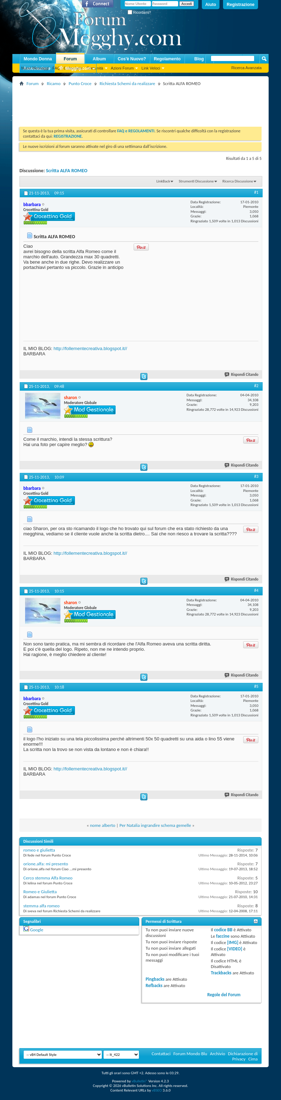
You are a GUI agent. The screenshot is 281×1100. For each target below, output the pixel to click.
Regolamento (167, 58)
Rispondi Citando (241, 374)
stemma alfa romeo (41, 905)
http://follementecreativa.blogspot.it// (90, 348)
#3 (256, 476)
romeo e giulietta (39, 850)
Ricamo (53, 83)
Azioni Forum (122, 68)
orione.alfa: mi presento (45, 863)
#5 (256, 686)
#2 (256, 385)
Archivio (217, 1053)
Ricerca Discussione (237, 181)
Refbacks (154, 985)
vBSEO (157, 1090)
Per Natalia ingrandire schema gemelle (155, 825)
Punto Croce (80, 83)
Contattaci (161, 1053)
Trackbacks (221, 972)
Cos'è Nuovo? (132, 58)
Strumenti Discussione (196, 181)
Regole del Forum (223, 994)
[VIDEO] (234, 948)
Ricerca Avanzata (247, 68)
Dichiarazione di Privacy (243, 1056)
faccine (222, 936)
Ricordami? (139, 12)
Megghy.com (74, 68)
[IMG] (233, 942)
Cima (253, 1059)
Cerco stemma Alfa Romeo (47, 877)
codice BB (223, 929)
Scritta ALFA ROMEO (66, 171)
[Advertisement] (148, 104)
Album (99, 58)
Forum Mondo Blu (190, 1053)
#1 (256, 192)
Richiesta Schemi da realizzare (127, 83)
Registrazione (240, 4)
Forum (70, 58)
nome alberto (103, 825)
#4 (256, 590)
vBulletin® (139, 1081)
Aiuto (210, 4)
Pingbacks (155, 979)
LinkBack (163, 181)
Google (36, 929)
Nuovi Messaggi (35, 68)
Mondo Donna (38, 58)
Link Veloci (150, 68)
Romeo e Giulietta (40, 891)
